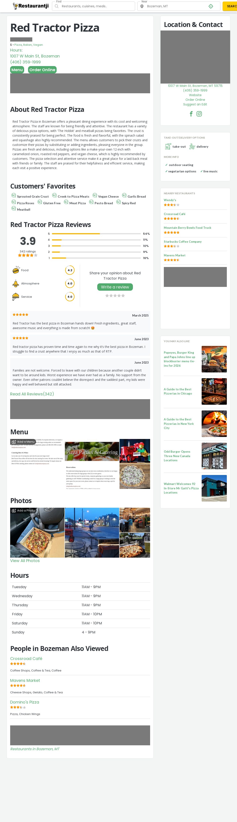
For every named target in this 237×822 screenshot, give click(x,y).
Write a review (115, 287)
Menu (17, 69)
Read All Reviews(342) (32, 394)
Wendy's (170, 200)
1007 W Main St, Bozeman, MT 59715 (195, 86)
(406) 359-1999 (25, 62)
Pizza (18, 45)
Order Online (42, 69)
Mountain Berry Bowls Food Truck (187, 227)
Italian (27, 45)
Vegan (38, 45)
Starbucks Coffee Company (183, 241)
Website (195, 95)
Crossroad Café (26, 658)
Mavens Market (25, 680)
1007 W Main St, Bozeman (35, 56)
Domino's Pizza (24, 702)
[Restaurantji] (31, 6)
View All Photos (25, 560)
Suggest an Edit (195, 104)
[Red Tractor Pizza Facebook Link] (191, 113)
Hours (16, 50)
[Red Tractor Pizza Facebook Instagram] (199, 113)
